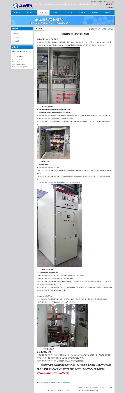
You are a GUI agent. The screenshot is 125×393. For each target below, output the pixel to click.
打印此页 (102, 387)
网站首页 (97, 29)
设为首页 (93, 2)
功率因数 (103, 29)
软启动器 (110, 29)
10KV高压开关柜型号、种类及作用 (60, 390)
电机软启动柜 (45, 383)
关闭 (110, 387)
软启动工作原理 (55, 383)
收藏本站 (99, 2)
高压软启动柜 (65, 383)
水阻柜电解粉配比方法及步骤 (89, 390)
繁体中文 (106, 2)
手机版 (112, 2)
